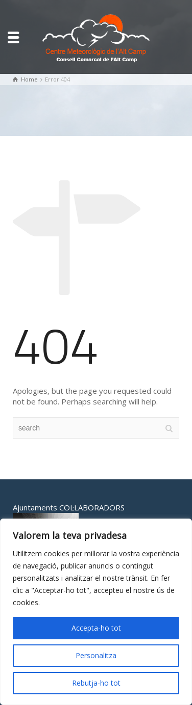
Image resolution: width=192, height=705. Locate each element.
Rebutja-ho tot (96, 683)
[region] (96, 612)
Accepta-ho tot (96, 628)
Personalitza (96, 655)
